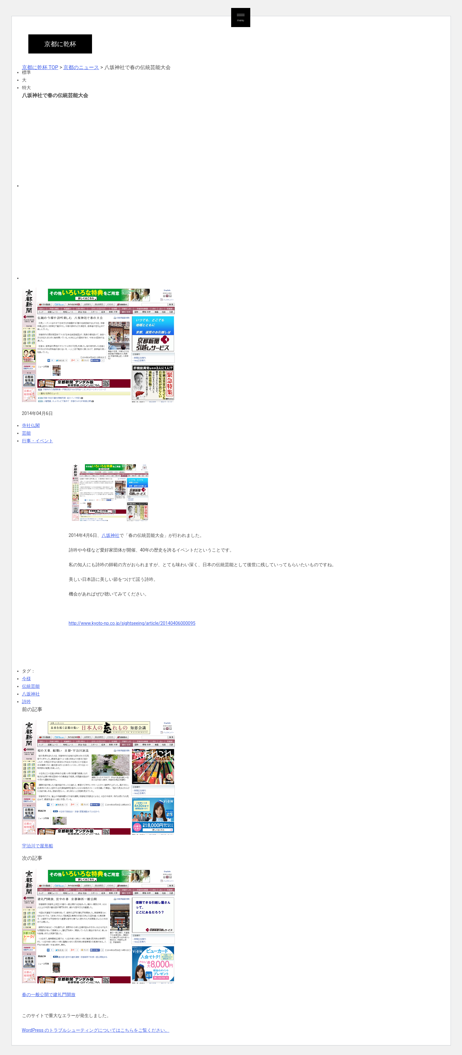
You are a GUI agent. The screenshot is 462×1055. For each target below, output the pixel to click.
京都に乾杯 (60, 44)
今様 (26, 678)
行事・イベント (37, 440)
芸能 (26, 433)
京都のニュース (81, 67)
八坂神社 (110, 535)
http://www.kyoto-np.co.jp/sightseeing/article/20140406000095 (132, 623)
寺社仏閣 (31, 425)
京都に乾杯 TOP (40, 67)
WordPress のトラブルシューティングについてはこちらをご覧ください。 (96, 1030)
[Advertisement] (123, 142)
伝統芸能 (31, 686)
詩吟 (26, 701)
